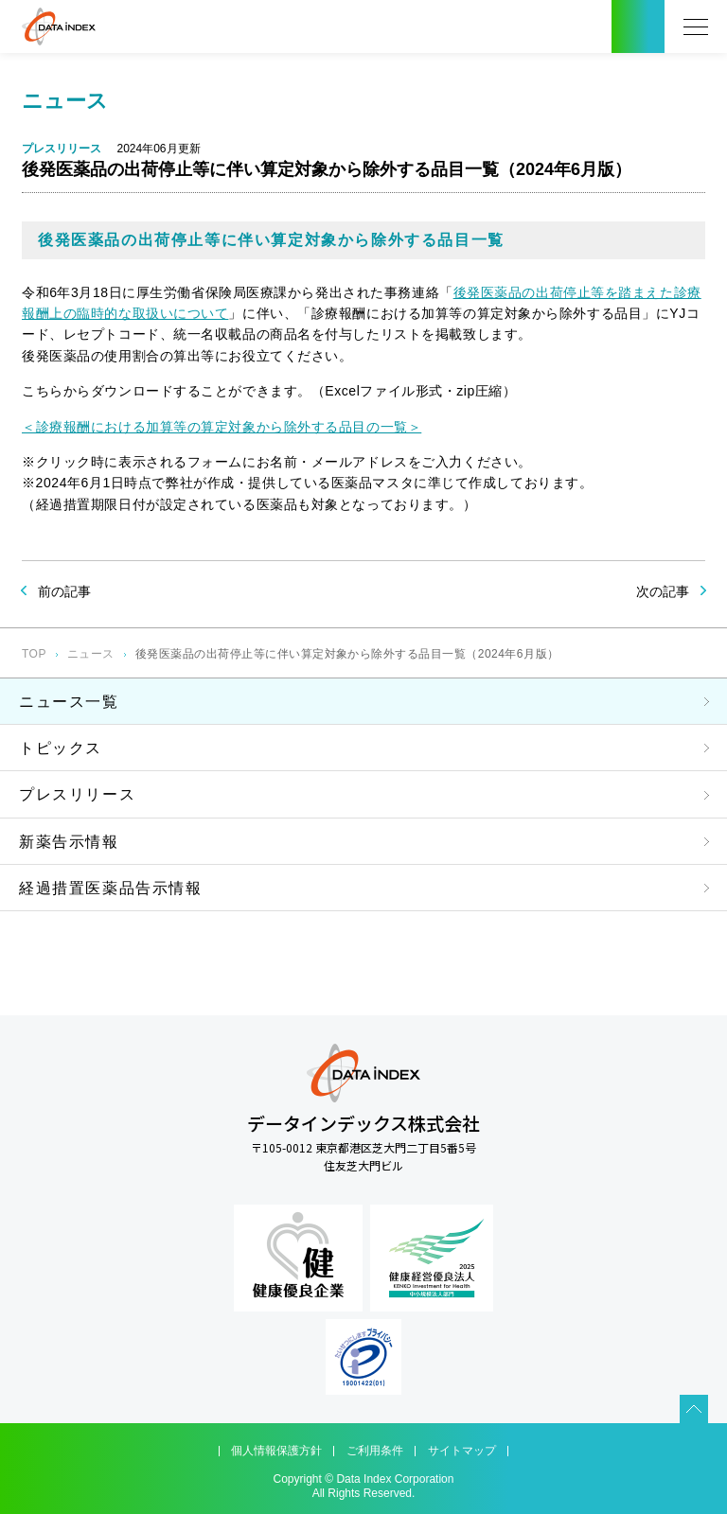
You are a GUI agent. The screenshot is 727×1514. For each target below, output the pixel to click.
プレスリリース (77, 794)
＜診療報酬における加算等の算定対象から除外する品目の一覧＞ (221, 426)
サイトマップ (462, 1450)
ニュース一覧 (69, 702)
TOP (34, 653)
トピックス (60, 748)
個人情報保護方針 (276, 1450)
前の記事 (64, 591)
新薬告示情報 (69, 842)
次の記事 (662, 591)
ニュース (91, 653)
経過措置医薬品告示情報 (111, 888)
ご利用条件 (374, 1450)
